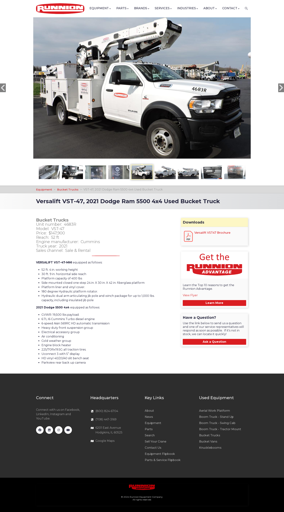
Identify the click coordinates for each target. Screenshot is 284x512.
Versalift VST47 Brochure (212, 232)
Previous (3, 87)
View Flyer (190, 295)
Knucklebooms (210, 447)
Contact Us (153, 447)
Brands (141, 9)
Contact (230, 9)
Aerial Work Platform (214, 410)
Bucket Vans (208, 441)
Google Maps (104, 441)
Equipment (100, 9)
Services (163, 9)
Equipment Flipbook (160, 454)
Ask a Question (214, 341)
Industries (187, 9)
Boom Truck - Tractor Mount (220, 429)
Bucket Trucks (67, 189)
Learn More (214, 303)
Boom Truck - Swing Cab (217, 423)
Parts (122, 9)
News (149, 417)
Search (150, 435)
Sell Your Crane (155, 441)
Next (281, 87)
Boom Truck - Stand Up (216, 417)
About (210, 9)
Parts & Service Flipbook (163, 460)
